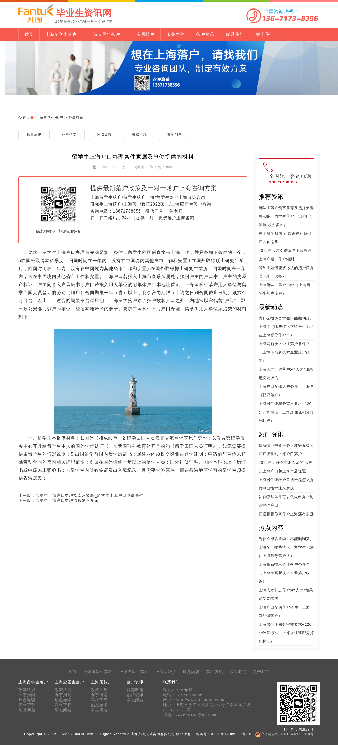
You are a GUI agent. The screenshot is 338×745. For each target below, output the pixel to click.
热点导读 (104, 134)
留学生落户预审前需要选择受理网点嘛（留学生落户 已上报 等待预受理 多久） (286, 216)
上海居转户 (143, 34)
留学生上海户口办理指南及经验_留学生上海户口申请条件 (89, 495)
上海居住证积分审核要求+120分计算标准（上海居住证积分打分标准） (286, 412)
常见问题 (174, 134)
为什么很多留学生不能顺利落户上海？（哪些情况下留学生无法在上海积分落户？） (286, 326)
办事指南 (76, 117)
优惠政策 (135, 690)
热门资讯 (135, 695)
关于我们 (265, 34)
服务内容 (175, 34)
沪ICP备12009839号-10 (231, 734)
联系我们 (235, 34)
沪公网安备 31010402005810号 (287, 734)
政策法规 (34, 134)
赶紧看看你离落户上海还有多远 (286, 514)
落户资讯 (205, 34)
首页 (29, 34)
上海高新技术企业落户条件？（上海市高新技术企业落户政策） (284, 352)
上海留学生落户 (61, 34)
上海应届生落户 (104, 34)
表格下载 (139, 134)
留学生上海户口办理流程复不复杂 (67, 500)
